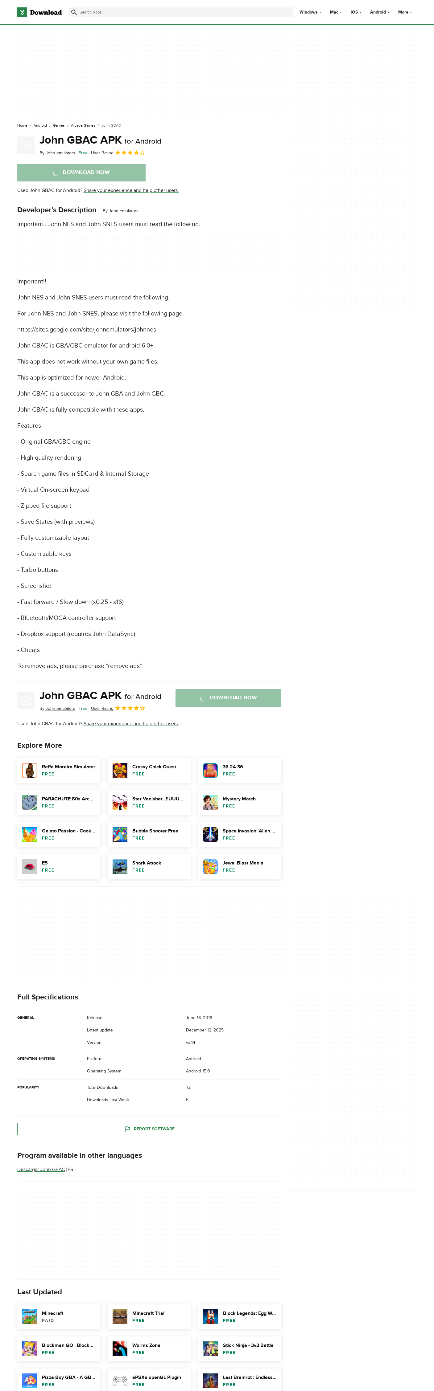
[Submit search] (74, 12)
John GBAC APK (100, 140)
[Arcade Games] (83, 126)
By (57, 153)
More (405, 12)
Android (378, 12)
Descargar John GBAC (41, 1169)
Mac (334, 12)
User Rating (118, 152)
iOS (354, 12)
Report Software (149, 1129)
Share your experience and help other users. (131, 190)
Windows (309, 12)
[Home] (22, 126)
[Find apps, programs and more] (181, 12)
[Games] (59, 126)
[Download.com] (39, 12)
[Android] (40, 126)
